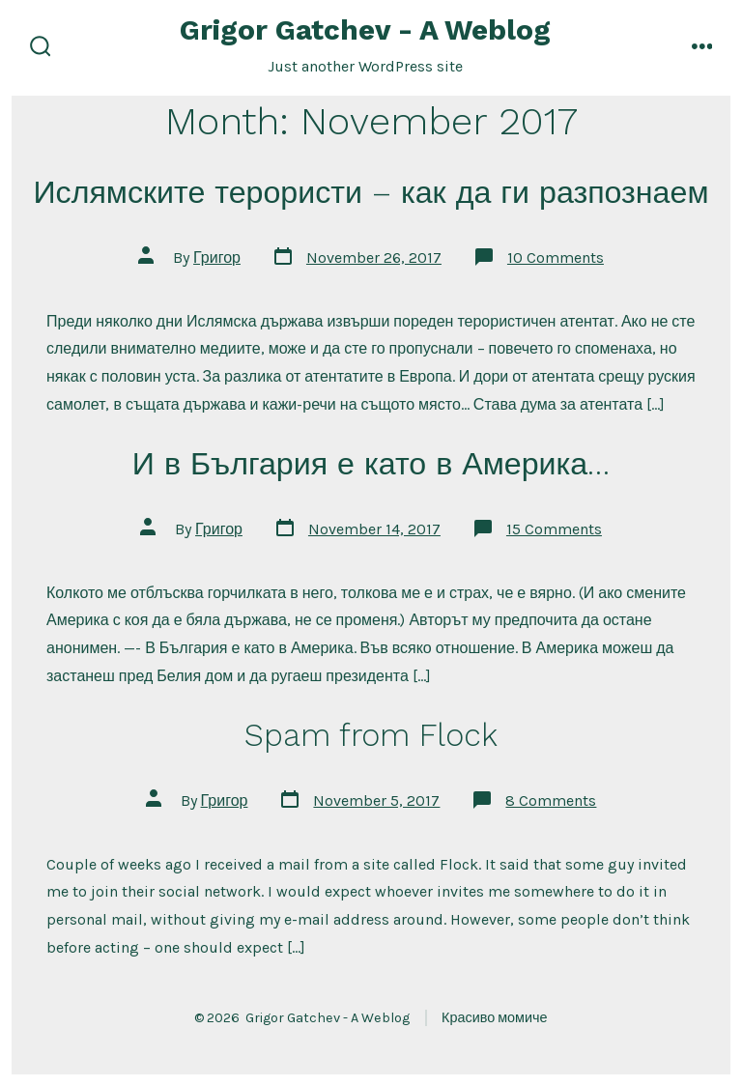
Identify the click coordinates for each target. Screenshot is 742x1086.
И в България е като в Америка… (371, 463)
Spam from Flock (371, 735)
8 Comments (550, 800)
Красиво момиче (494, 1018)
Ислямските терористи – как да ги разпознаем (371, 192)
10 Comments (555, 257)
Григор (217, 257)
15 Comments (554, 529)
